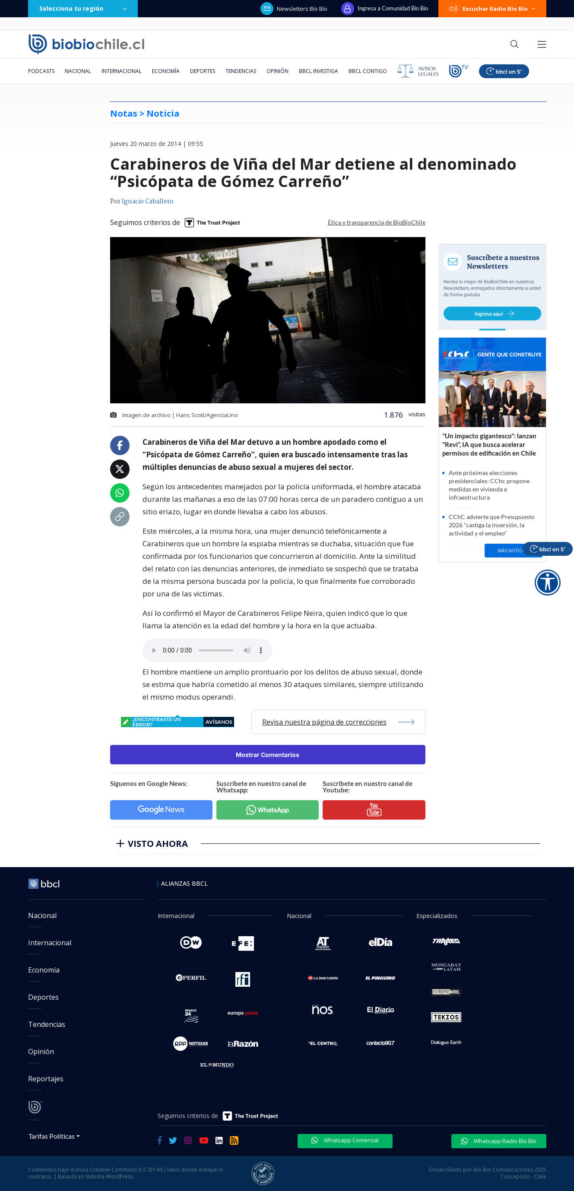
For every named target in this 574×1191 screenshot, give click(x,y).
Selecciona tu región (83, 8)
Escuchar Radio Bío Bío (492, 9)
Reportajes (45, 1078)
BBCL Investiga (318, 71)
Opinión (277, 71)
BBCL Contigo (368, 71)
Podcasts (41, 71)
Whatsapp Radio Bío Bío (498, 1141)
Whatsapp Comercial (344, 1140)
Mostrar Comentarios (267, 754)
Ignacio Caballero (148, 201)
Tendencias (240, 71)
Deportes (202, 71)
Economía (166, 71)
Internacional (121, 71)
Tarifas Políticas (52, 1136)
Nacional (78, 71)
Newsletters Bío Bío (293, 8)
